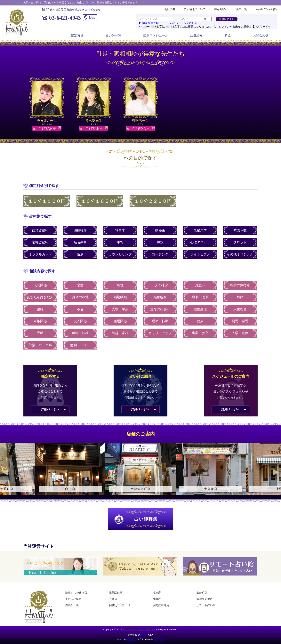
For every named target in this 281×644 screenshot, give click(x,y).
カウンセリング (120, 254)
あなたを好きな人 (40, 297)
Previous (5, 472)
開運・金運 (240, 321)
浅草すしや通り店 (76, 592)
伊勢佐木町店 (161, 605)
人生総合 (240, 309)
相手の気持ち (240, 285)
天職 (40, 333)
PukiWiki (130, 639)
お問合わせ (261, 35)
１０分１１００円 (47, 201)
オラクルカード (40, 254)
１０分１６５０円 (100, 201)
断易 (80, 254)
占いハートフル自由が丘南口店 (139, 629)
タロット (240, 242)
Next (276, 472)
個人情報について (195, 9)
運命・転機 (160, 321)
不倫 (80, 309)
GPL (156, 639)
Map (92, 17)
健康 (200, 321)
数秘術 (160, 230)
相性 (120, 285)
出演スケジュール (155, 35)
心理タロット (200, 242)
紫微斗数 (240, 230)
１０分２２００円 (153, 201)
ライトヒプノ (200, 254)
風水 (160, 242)
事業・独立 (200, 333)
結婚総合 (160, 297)
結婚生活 (200, 309)
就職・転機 (80, 333)
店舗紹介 (196, 35)
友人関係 (80, 321)
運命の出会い (160, 309)
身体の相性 (80, 297)
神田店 (157, 598)
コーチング (160, 254)
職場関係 (120, 321)
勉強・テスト (80, 345)
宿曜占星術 (40, 242)
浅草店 (157, 592)
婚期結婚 (120, 297)
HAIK (144, 634)
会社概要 (169, 9)
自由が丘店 (72, 605)
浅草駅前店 (116, 592)
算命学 (120, 230)
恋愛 (80, 285)
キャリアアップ (160, 333)
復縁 (40, 309)
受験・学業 (120, 309)
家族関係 (40, 321)
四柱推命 (80, 230)
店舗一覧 (241, 9)
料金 (228, 35)
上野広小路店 (73, 598)
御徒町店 (201, 592)
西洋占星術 (40, 230)
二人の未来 (160, 285)
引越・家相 (120, 333)
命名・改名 (200, 297)
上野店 (113, 598)
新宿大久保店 (204, 598)
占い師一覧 (113, 35)
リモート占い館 (205, 605)
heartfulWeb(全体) (266, 9)
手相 (120, 242)
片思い (200, 285)
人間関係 (40, 285)
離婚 (240, 297)
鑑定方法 (77, 35)
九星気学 (200, 230)
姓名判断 (80, 242)
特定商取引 (221, 9)
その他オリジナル (240, 254)
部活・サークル (40, 345)
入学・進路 (240, 333)
